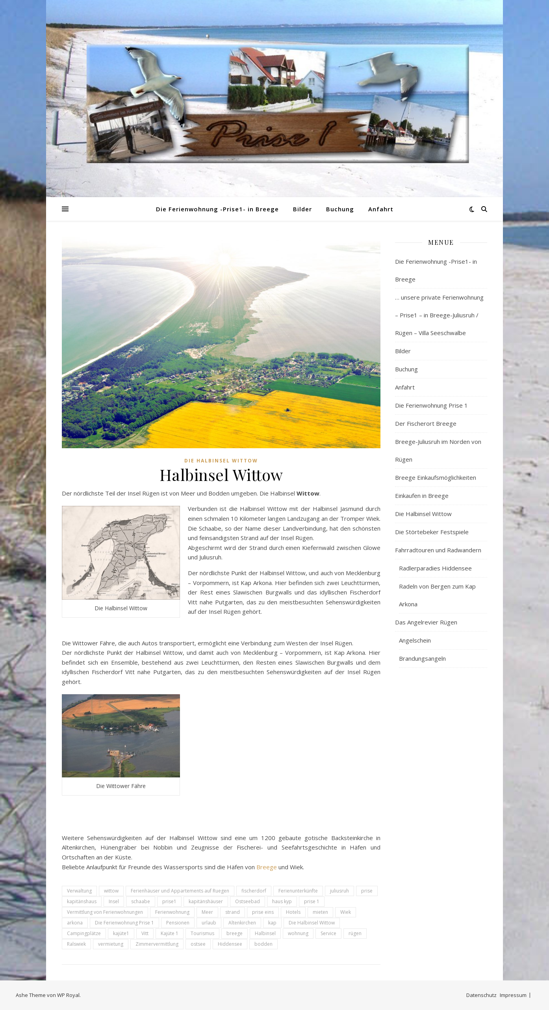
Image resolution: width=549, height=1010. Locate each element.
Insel (114, 901)
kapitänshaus (81, 901)
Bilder (302, 209)
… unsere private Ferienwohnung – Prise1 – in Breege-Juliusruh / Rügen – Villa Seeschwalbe (439, 315)
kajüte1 (121, 933)
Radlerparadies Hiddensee (435, 568)
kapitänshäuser (206, 901)
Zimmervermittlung (156, 944)
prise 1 (311, 901)
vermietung (110, 944)
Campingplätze (84, 933)
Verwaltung (79, 890)
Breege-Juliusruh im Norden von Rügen (438, 450)
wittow (111, 890)
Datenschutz (481, 995)
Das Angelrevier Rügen (426, 622)
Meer (207, 912)
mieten (320, 912)
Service (328, 933)
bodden (263, 944)
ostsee (198, 944)
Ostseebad (247, 901)
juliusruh (339, 890)
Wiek (345, 912)
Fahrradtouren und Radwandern (438, 550)
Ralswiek (76, 944)
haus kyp (282, 901)
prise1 (169, 901)
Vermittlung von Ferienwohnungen (105, 912)
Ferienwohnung (172, 912)
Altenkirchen (242, 922)
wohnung (298, 933)
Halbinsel (265, 933)
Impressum (513, 995)
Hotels (293, 912)
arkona (75, 922)
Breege (266, 867)
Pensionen (177, 922)
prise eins (263, 912)
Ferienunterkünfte (298, 890)
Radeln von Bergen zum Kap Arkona (437, 595)
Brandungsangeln (422, 658)
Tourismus (202, 933)
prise (367, 890)
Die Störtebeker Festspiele (432, 532)
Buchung (340, 209)
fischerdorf (253, 890)
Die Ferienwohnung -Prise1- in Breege (217, 209)
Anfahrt (380, 209)
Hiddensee (230, 944)
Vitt (144, 933)
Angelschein (415, 640)
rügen (355, 933)
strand (232, 912)
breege (234, 933)
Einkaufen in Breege (422, 495)
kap (272, 922)
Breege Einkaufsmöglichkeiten (435, 477)
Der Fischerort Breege (425, 423)
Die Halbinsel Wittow (221, 460)
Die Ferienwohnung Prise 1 (124, 922)
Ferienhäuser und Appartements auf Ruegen (180, 890)
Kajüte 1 (169, 933)
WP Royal (68, 995)
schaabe (140, 901)
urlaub (209, 922)
